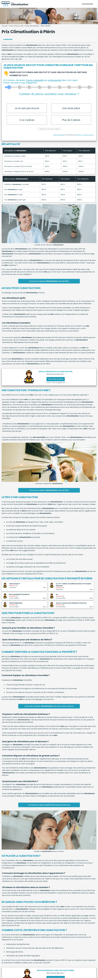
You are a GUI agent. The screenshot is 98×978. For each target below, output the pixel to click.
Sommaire (8, 39)
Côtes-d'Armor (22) (16, 26)
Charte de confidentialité (59, 136)
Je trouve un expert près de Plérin (49, 282)
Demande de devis (55, 380)
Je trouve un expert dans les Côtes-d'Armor (49, 707)
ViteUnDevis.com (79, 136)
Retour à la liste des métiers (49, 130)
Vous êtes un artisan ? (88, 136)
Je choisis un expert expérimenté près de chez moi (49, 806)
